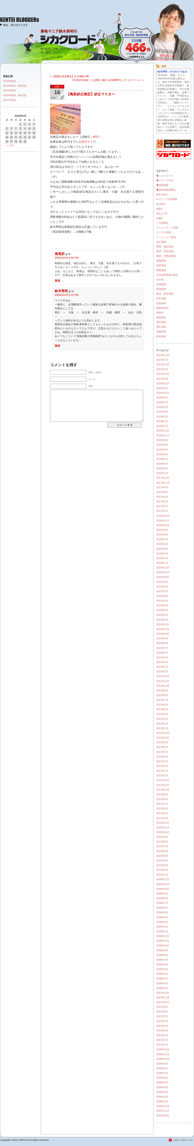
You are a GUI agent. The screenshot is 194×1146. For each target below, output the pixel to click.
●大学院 (160, 204)
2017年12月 (162, 477)
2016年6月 (162, 544)
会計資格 (161, 241)
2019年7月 (162, 402)
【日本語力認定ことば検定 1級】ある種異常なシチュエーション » (107, 80)
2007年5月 (162, 1026)
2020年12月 (162, 383)
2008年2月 (162, 983)
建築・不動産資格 (166, 256)
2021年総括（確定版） (15, 95)
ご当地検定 (162, 222)
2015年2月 (162, 615)
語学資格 (161, 298)
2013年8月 (162, 695)
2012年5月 (162, 756)
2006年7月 (162, 1073)
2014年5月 (162, 652)
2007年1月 (162, 1044)
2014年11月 (162, 629)
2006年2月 (162, 1096)
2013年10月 (162, 685)
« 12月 (10, 145)
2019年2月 (162, 421)
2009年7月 (162, 903)
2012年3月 (162, 766)
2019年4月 (162, 411)
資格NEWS (162, 308)
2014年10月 (162, 633)
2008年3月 (162, 978)
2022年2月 (162, 369)
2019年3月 (162, 416)
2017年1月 (162, 511)
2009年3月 (162, 922)
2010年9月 (162, 837)
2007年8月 (162, 1011)
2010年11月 (162, 827)
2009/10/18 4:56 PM (67, 257)
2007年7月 (162, 1016)
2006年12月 (162, 1049)
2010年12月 (162, 822)
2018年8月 (162, 444)
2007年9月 (162, 1007)
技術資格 (161, 265)
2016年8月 (162, 534)
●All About (161, 194)
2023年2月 (162, 359)
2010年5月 (162, 855)
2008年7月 (162, 959)
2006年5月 (162, 1082)
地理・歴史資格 (164, 251)
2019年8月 (162, 397)
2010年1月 (162, 874)
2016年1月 (162, 563)
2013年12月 (162, 676)
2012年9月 (162, 742)
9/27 (96, 136)
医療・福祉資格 (164, 246)
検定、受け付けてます (15, 25)
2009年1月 (162, 931)
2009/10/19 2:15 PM (67, 294)
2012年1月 (162, 775)
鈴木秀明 (61, 291)
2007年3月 (162, 1035)
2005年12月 (162, 1106)
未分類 (160, 279)
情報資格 (161, 260)
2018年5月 (162, 454)
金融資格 (161, 331)
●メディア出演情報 (166, 199)
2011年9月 (162, 794)
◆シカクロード (164, 175)
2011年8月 (162, 799)
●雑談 (159, 218)
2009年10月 (162, 889)
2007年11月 (162, 997)
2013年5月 (162, 709)
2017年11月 (162, 482)
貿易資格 (161, 303)
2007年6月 (162, 1021)
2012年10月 (162, 737)
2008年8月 (162, 955)
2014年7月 (162, 648)
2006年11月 (162, 1054)
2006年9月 (162, 1063)
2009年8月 (162, 898)
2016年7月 (162, 539)
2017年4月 (162, 496)
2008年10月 (162, 945)
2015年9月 (162, 582)
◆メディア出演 (164, 180)
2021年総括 (9, 100)
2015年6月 (162, 596)
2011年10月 (162, 789)
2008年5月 (162, 969)
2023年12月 (162, 355)
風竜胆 (60, 254)
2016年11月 (162, 520)
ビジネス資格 (163, 232)
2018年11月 (162, 435)
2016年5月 (162, 548)
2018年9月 (162, 440)
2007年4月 (162, 1030)
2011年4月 (162, 818)
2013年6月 (162, 704)
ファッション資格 (166, 237)
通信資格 (161, 322)
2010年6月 (162, 851)
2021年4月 (162, 378)
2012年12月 (162, 733)
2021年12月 (162, 374)
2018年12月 (162, 430)
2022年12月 (162, 364)
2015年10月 (162, 577)
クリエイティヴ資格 (167, 227)
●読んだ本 (161, 213)
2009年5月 (162, 912)
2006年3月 (162, 1092)
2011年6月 (162, 808)
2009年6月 (162, 907)
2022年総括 (9, 90)
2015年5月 (162, 600)
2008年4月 (162, 973)
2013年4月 (162, 714)
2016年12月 (162, 515)
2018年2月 (162, 468)
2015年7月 (162, 591)
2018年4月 (162, 459)
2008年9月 (162, 950)
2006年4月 (162, 1087)
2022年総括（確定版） (15, 85)
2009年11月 (162, 884)
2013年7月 (162, 700)
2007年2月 (162, 1040)
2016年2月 (162, 558)
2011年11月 (162, 785)
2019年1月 (162, 426)
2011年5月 (162, 813)
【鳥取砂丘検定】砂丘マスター (90, 94)
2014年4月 (162, 657)
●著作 (159, 208)
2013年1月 (162, 728)
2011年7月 (162, 803)
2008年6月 (162, 964)
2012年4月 (162, 761)
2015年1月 (162, 619)
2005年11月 (162, 1110)
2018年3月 (162, 463)
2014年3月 (162, 662)
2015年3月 (162, 610)
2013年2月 (162, 723)
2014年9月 (162, 638)
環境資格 (161, 289)
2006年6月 (162, 1077)
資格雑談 (161, 317)
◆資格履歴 (162, 185)
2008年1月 (162, 988)
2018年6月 (162, 449)
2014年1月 (162, 671)
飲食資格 (161, 336)
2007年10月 (162, 1002)
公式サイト (86, 141)
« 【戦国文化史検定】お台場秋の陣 (69, 76)
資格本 (160, 312)
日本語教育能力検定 (167, 275)
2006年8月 (162, 1068)
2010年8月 (162, 841)
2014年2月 (162, 666)
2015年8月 (162, 586)
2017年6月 (162, 492)
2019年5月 (162, 407)
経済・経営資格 (164, 293)
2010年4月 (162, 860)
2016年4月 (162, 553)
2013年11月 (162, 681)
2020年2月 (162, 388)
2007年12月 (162, 992)
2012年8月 (162, 747)
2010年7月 (162, 846)
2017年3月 (162, 501)
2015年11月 (162, 572)
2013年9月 (162, 690)
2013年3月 (162, 719)
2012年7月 (162, 752)
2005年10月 (162, 1115)
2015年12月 (162, 567)
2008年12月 (162, 936)
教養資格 (161, 270)
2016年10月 (162, 525)
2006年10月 (162, 1059)
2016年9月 (162, 529)
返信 (57, 280)
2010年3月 (162, 865)
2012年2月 (162, 770)
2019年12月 (162, 393)
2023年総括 (9, 81)
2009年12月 (162, 879)
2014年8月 (162, 643)
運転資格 (161, 326)
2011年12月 (162, 780)
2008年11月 (162, 940)
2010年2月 (162, 870)
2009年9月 (162, 893)
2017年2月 (162, 506)
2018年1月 (162, 473)
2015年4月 (162, 605)
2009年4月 (162, 917)
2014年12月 (162, 624)
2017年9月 (162, 487)
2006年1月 (162, 1101)
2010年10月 (162, 832)
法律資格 (161, 284)
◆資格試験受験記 (166, 189)
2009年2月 (162, 926)
